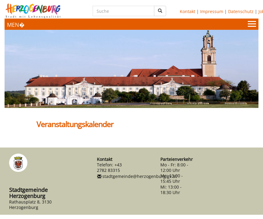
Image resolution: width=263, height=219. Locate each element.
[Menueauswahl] (131, 24)
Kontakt (187, 11)
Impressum (211, 11)
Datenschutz (241, 11)
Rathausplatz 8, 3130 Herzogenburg (30, 204)
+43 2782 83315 (109, 167)
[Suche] (123, 11)
